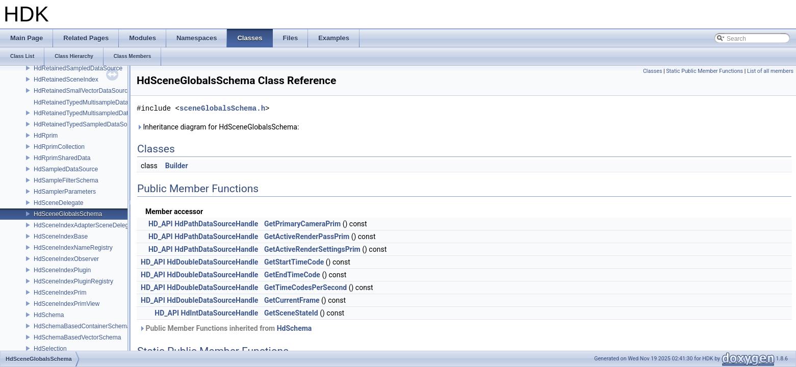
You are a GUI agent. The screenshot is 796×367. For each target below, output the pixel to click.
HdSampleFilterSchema (66, 180)
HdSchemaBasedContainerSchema (82, 326)
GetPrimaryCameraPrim (302, 224)
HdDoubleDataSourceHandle (212, 262)
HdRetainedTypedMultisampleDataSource (90, 102)
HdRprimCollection (59, 146)
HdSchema (49, 315)
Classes (652, 71)
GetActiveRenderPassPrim (306, 236)
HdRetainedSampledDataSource (78, 68)
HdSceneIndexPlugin (62, 270)
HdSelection (50, 348)
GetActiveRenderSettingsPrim (312, 249)
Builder (176, 166)
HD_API (160, 224)
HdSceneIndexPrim (60, 292)
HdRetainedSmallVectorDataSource (82, 90)
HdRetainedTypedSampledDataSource (86, 124)
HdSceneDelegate (58, 202)
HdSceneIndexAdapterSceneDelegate (85, 225)
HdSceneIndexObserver (66, 259)
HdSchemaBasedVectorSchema (77, 337)
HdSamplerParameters (65, 191)
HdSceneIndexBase (61, 236)
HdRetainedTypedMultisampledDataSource (92, 113)
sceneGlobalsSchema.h (222, 108)
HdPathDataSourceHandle (216, 224)
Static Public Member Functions (704, 71)
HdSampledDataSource (66, 169)
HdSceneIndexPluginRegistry (73, 281)
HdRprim (46, 135)
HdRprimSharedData (62, 158)
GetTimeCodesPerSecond (305, 287)
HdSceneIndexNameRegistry (73, 247)
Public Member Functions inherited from (225, 328)
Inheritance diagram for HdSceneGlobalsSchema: (218, 127)
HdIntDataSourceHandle (220, 313)
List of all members (770, 71)
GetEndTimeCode (292, 275)
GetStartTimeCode (294, 262)
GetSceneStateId (291, 313)
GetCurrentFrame (292, 300)
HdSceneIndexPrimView (66, 303)
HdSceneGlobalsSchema (68, 214)
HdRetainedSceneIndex (66, 79)
